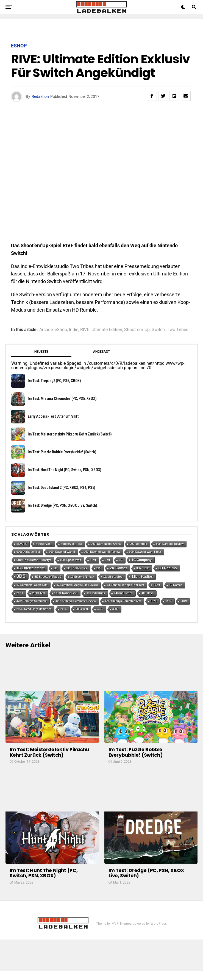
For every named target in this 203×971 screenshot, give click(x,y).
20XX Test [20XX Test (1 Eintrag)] (38, 593)
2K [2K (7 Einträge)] (98, 568)
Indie (73, 330)
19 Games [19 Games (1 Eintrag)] (175, 584)
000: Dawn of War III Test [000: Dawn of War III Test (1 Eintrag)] (145, 551)
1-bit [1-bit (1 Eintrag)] (93, 560)
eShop (61, 330)
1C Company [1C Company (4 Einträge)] (142, 560)
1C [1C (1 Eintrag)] (121, 560)
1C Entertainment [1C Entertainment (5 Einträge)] (30, 568)
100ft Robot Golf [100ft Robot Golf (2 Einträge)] (65, 593)
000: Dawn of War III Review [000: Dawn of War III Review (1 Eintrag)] (102, 551)
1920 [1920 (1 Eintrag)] (153, 601)
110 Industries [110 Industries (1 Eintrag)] (96, 593)
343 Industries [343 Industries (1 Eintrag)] (123, 593)
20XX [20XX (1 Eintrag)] (19, 593)
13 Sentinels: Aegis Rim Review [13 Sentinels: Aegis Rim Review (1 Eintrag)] (77, 584)
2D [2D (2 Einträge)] (55, 568)
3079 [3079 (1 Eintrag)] (100, 609)
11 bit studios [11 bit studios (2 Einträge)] (113, 576)
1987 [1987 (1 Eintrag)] (169, 601)
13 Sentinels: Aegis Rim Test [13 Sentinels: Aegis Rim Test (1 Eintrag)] (125, 584)
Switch (158, 330)
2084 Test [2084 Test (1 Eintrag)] (82, 609)
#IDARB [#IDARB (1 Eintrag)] (21, 543)
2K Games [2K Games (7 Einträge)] (118, 568)
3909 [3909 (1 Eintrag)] (115, 609)
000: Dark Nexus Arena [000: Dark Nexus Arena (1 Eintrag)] (106, 543)
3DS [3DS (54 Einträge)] (21, 576)
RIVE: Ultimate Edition (101, 330)
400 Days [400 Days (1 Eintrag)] (148, 593)
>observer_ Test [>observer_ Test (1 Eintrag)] (71, 543)
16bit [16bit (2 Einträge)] (156, 584)
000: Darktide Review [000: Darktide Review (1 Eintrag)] (169, 543)
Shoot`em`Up (137, 330)
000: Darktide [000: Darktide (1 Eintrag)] (138, 543)
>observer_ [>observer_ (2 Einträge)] (44, 543)
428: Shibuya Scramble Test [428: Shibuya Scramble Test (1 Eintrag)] (123, 601)
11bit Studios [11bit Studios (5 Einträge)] (142, 577)
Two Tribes (177, 330)
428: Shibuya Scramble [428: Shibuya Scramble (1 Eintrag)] (31, 601)
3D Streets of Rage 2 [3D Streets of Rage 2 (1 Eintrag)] (48, 576)
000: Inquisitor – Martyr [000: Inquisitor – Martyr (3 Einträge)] (33, 560)
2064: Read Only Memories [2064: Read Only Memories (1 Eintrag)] (33, 609)
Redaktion (40, 96)
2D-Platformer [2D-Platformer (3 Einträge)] (76, 568)
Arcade (46, 330)
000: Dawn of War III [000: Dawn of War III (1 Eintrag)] (62, 551)
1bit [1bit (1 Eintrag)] (107, 560)
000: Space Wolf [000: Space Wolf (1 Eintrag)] (70, 560)
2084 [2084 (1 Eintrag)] (63, 609)
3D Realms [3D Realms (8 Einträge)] (167, 568)
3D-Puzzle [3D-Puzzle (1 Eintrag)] (142, 568)
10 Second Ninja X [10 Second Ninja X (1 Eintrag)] (82, 576)
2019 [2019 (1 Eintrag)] (184, 601)
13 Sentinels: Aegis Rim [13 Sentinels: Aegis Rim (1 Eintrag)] (32, 584)
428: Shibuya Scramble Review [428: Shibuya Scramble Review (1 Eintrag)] (76, 601)
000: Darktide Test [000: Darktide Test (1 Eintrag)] (28, 551)
